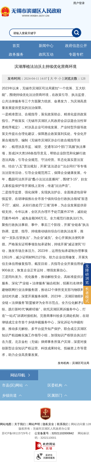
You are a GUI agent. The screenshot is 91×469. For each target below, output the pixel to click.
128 (83, 78)
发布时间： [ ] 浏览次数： (46, 78)
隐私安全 (48, 424)
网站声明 (34, 424)
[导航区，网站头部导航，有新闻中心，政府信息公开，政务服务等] (45, 50)
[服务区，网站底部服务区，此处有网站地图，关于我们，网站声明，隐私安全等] (45, 433)
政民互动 (46, 54)
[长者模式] (87, 295)
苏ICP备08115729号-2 (16, 433)
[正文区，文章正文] (45, 214)
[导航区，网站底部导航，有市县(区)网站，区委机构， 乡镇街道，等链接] (45, 385)
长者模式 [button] (87, 295)
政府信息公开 (76, 46)
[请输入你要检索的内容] (42, 33)
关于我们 (20, 424)
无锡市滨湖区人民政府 (30, 15)
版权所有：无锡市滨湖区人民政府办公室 (44, 428)
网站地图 (5, 424)
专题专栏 (76, 54)
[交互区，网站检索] (45, 32)
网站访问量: (78, 424)
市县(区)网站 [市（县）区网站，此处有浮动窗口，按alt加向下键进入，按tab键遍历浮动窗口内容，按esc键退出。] (15, 385)
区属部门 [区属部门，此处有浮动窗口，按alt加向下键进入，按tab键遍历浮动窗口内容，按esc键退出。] (57, 395)
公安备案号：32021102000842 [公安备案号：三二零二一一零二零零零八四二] (54, 433)
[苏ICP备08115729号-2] (16, 433)
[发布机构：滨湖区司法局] (45, 363)
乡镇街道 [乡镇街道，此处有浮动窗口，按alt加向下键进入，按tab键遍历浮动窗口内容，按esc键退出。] (12, 395)
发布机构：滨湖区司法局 (73, 363)
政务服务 (16, 54)
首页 (16, 46)
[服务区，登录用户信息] (78, 3)
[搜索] (76, 32)
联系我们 (62, 424)
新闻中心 (46, 46)
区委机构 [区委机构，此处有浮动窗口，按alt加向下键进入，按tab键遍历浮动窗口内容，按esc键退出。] (57, 385)
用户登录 (79, 3)
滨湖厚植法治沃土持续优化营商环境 (45, 66)
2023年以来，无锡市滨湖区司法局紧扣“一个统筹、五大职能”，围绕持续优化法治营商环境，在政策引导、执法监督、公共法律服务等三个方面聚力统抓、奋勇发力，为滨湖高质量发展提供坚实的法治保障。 (45, 98)
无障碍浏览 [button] (87, 274)
